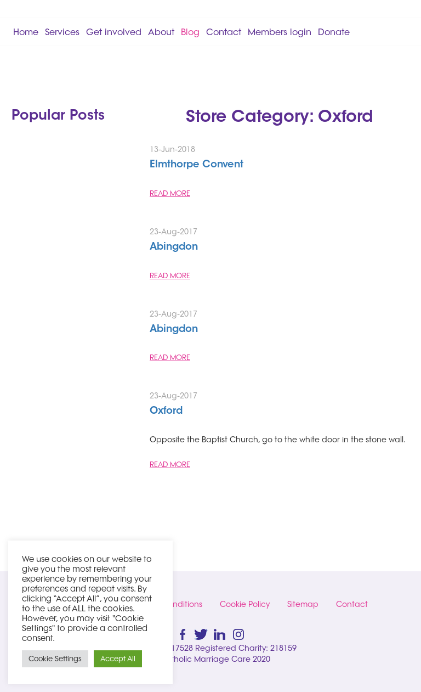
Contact (223, 31)
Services (62, 31)
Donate (334, 31)
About (161, 31)
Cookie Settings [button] (55, 658)
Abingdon (174, 247)
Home (25, 31)
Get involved (113, 31)
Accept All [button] (117, 658)
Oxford (166, 412)
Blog (190, 31)
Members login (279, 31)
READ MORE (170, 193)
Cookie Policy (245, 604)
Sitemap (302, 604)
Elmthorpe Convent (196, 165)
